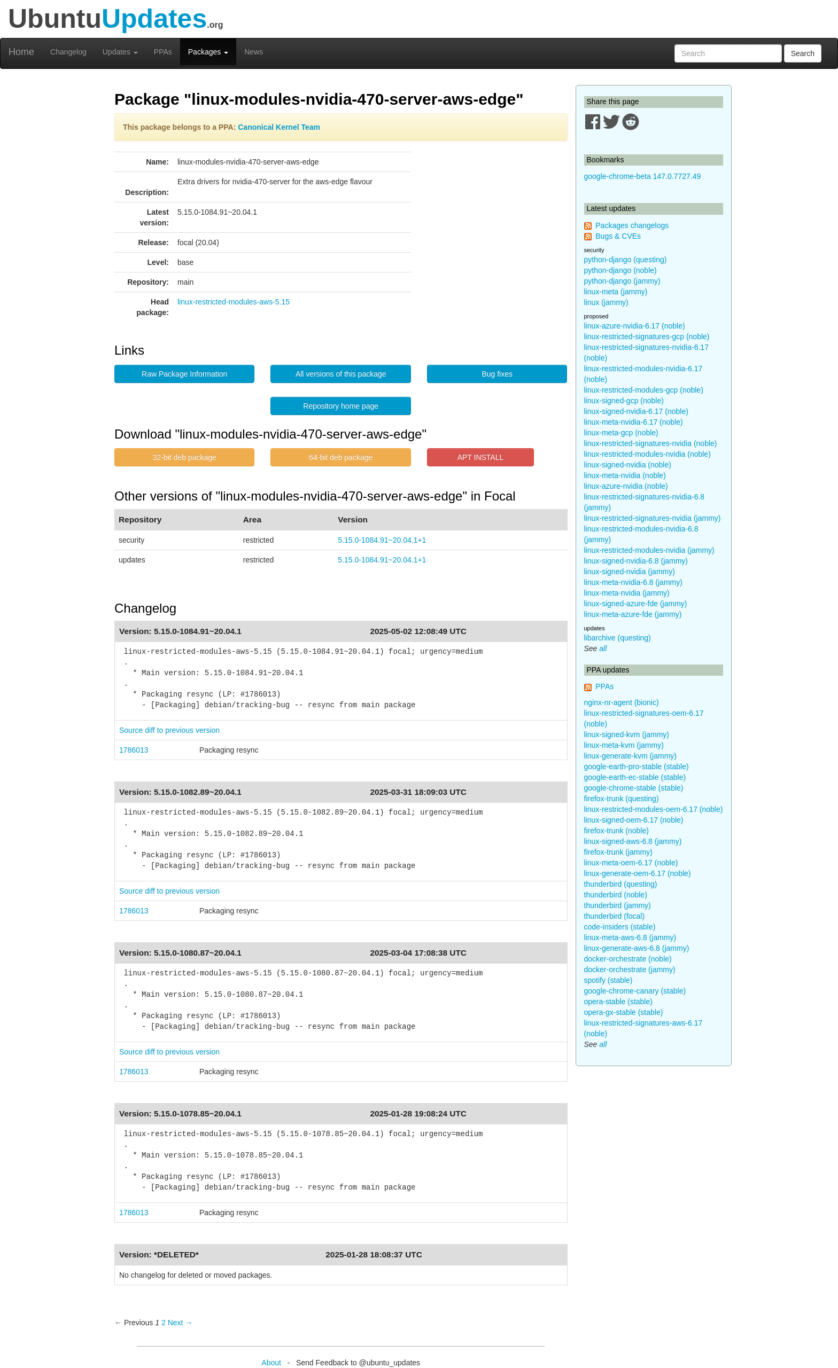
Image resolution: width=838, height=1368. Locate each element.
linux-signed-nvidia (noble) (627, 464)
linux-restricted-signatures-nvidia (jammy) (652, 518)
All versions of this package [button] (341, 374)
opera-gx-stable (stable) (623, 1012)
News (253, 52)
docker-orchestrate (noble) (628, 959)
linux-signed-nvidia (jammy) (629, 571)
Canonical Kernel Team (279, 127)
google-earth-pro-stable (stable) (636, 766)
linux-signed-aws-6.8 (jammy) (633, 841)
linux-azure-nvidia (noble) (626, 486)
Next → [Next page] (180, 1322)
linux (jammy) (606, 302)
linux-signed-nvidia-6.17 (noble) (636, 411)
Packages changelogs (632, 225)
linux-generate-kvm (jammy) (630, 756)
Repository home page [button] (340, 406)
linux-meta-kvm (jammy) (624, 745)
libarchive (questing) (617, 638)
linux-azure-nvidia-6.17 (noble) (634, 326)
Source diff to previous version (169, 730)
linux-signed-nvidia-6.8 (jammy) (636, 561)
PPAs (163, 52)
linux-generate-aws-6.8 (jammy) (636, 948)
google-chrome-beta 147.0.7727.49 (642, 176)
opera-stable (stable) (618, 1001)
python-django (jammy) (622, 281)
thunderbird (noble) (615, 894)
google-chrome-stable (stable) (634, 788)
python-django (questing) (625, 259)
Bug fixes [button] (497, 374)
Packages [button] (208, 52)
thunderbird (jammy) (617, 905)
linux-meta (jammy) (616, 291)
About (271, 1362)
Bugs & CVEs (618, 236)
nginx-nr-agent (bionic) (621, 702)
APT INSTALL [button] (480, 457)
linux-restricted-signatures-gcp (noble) (647, 336)
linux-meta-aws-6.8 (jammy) (630, 937)
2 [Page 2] (163, 1322)
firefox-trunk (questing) (621, 798)
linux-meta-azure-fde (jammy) (633, 614)
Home (21, 51)
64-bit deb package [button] (341, 457)
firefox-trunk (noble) (616, 830)
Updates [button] (120, 52)
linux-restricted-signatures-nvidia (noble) (650, 443)
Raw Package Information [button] (184, 374)
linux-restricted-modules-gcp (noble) (643, 390)
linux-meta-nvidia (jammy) (627, 593)
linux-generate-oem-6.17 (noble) (637, 873)
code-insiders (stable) (620, 927)
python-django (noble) (620, 270)
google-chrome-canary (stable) (635, 991)
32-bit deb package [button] (184, 457)
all (603, 648)
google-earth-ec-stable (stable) (635, 777)
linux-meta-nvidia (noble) (625, 475)
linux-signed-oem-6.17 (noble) (634, 820)
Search (802, 53)
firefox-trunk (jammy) (618, 852)
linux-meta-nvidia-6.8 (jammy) (633, 582)
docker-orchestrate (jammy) (630, 969)
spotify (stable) (608, 980)
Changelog (68, 52)
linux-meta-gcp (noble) (621, 432)
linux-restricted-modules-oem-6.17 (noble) (653, 809)
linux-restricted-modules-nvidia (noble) (647, 454)
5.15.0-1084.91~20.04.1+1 (382, 540)
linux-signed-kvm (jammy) (626, 734)
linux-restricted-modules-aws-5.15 (233, 302)
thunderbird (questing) (620, 884)
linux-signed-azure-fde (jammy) (635, 603)
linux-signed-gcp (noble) (624, 400)
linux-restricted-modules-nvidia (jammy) (649, 550)
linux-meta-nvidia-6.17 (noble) (633, 422)
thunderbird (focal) (614, 916)
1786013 (134, 750)
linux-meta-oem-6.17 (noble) (631, 862)
